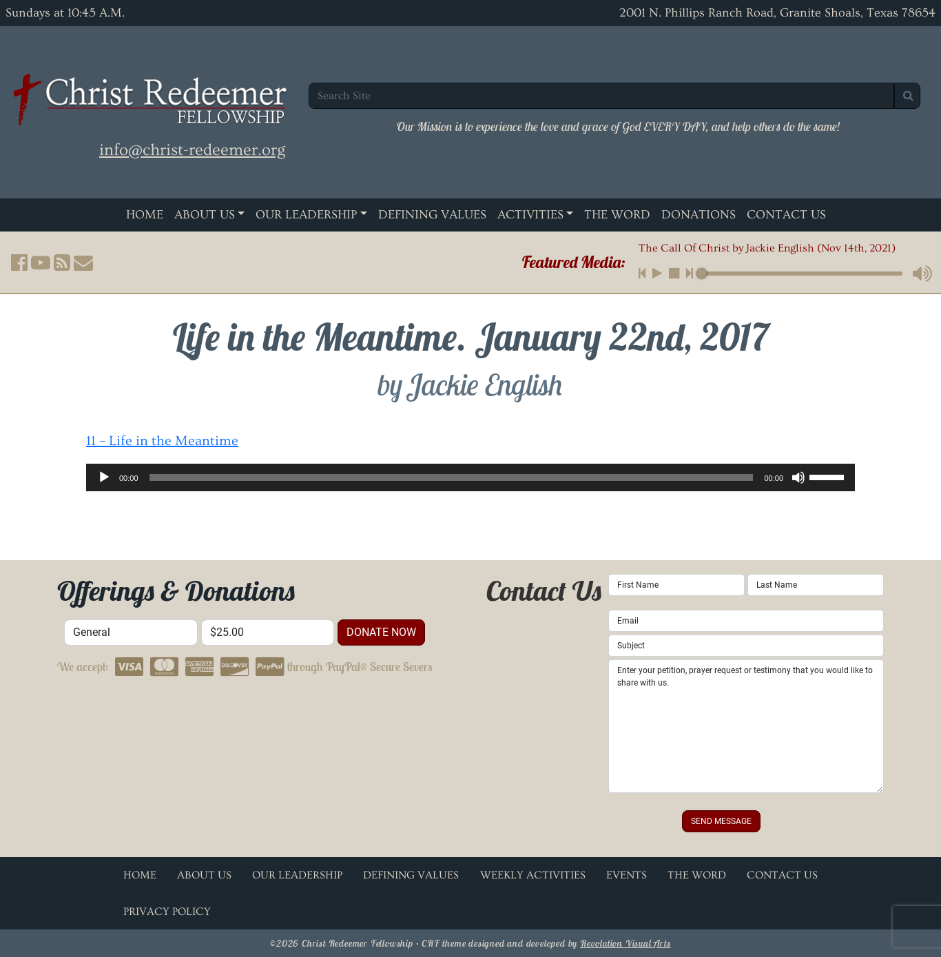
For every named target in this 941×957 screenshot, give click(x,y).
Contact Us (786, 214)
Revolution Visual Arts (625, 943)
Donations (698, 214)
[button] (19, 262)
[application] (470, 477)
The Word (617, 214)
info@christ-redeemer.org (192, 150)
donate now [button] (381, 632)
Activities (530, 214)
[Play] (104, 477)
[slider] (451, 477)
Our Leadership (306, 214)
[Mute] (798, 477)
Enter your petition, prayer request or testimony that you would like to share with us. (746, 726)
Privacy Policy (167, 911)
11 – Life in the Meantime (162, 441)
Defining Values (432, 214)
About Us (204, 214)
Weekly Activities (533, 875)
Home (144, 214)
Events (626, 875)
